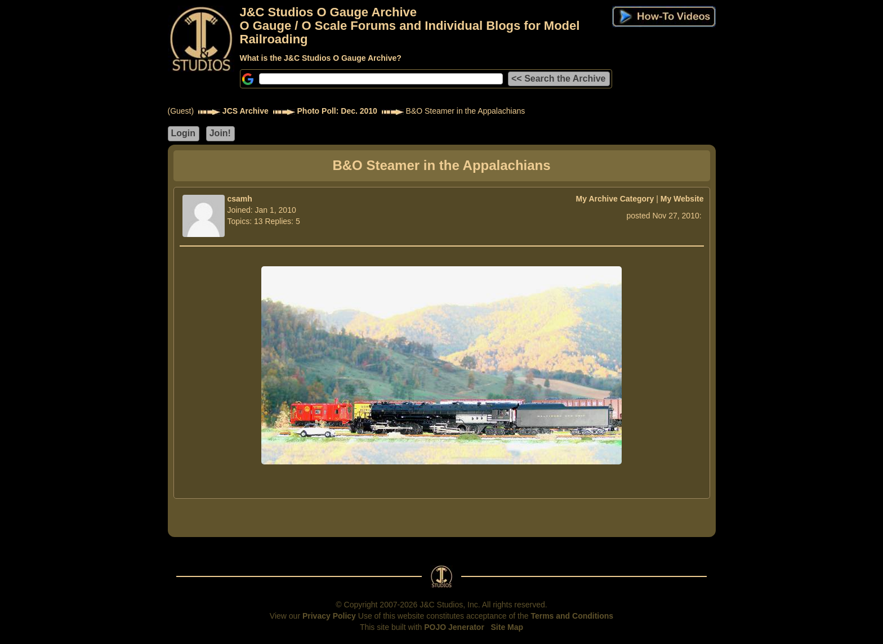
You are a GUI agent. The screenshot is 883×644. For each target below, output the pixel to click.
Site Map (507, 627)
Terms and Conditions (571, 615)
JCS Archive (245, 110)
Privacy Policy (329, 615)
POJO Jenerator (454, 627)
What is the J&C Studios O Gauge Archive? (321, 57)
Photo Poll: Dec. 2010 (337, 110)
